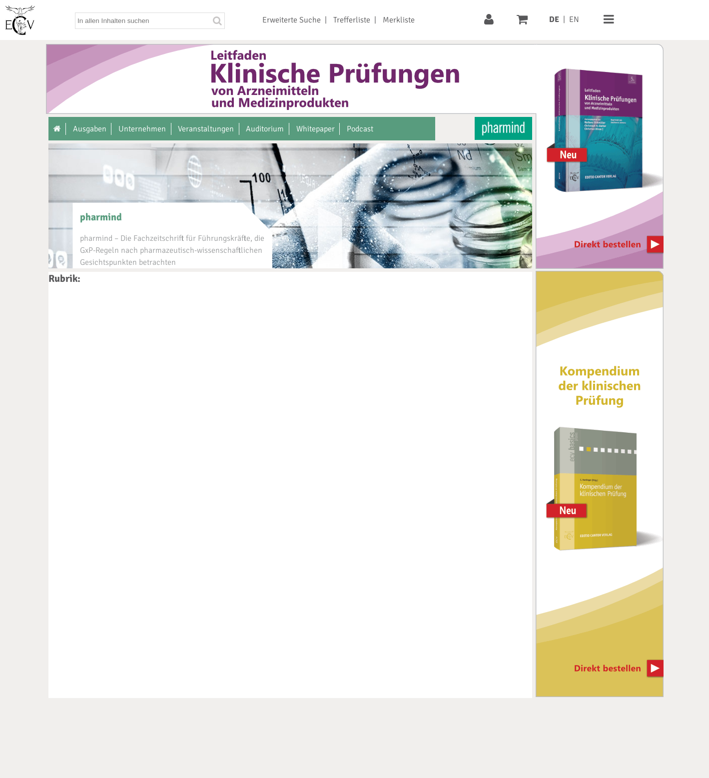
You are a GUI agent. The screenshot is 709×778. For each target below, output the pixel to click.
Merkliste (399, 20)
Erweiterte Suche (291, 20)
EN (574, 19)
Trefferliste (351, 20)
